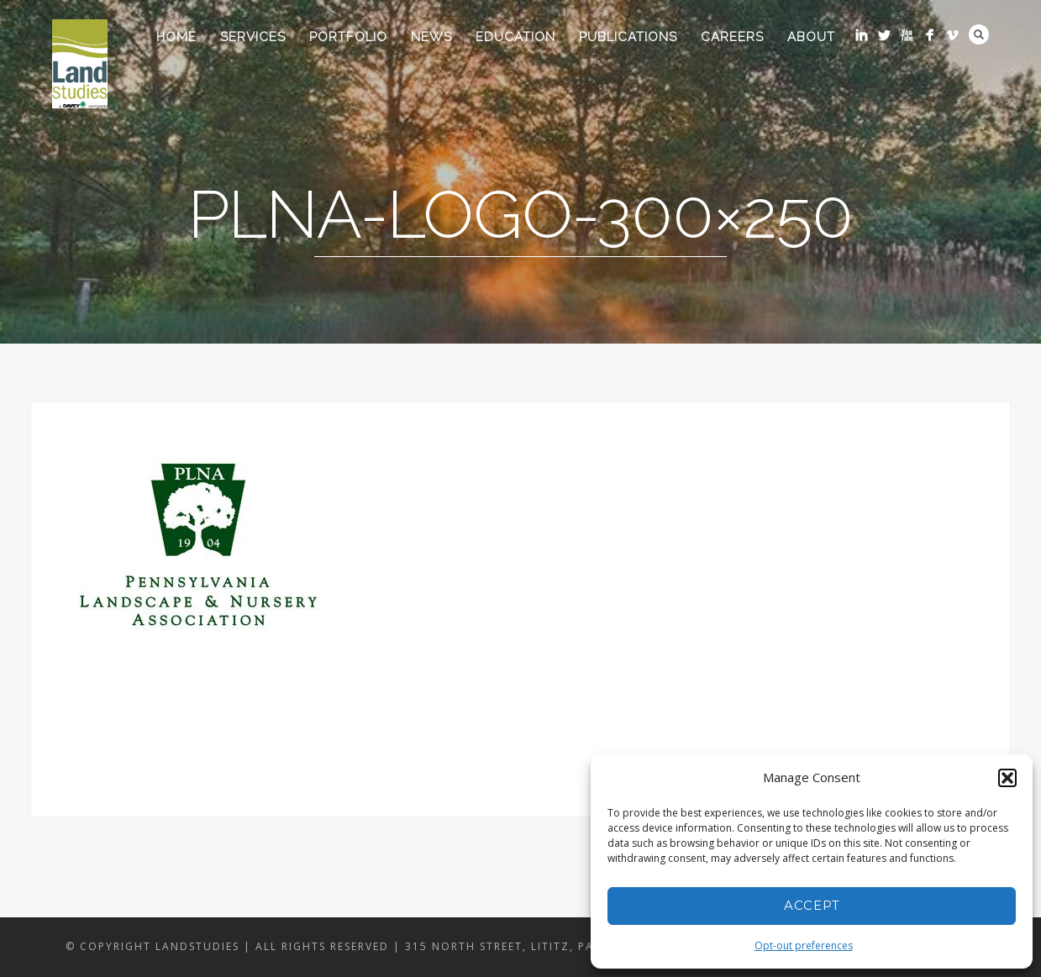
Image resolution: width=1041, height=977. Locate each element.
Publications (628, 37)
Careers (732, 37)
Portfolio (348, 37)
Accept (812, 905)
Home (176, 37)
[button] (1007, 778)
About (811, 37)
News (431, 37)
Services (253, 37)
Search (979, 34)
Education (515, 37)
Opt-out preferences (803, 945)
